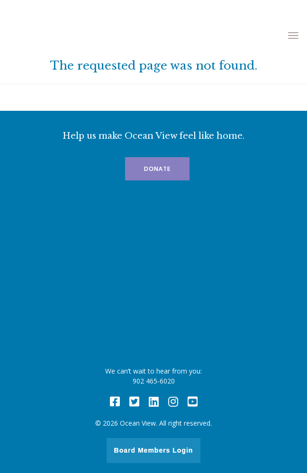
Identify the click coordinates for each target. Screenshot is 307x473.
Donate (157, 169)
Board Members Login (153, 450)
